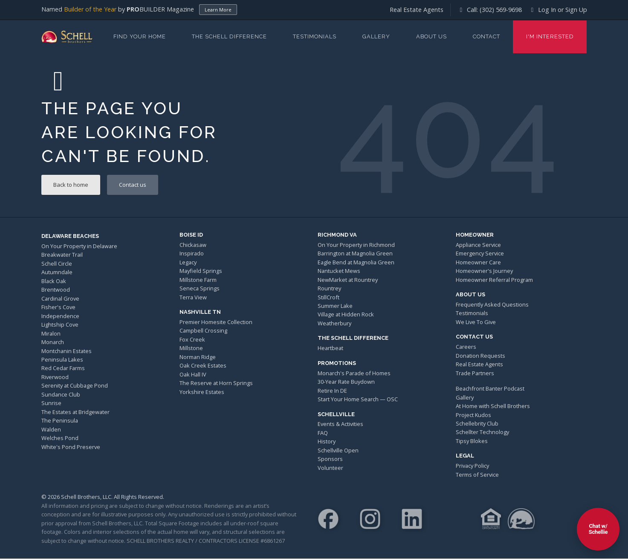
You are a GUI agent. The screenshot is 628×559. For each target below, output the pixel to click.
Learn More (218, 9)
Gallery (376, 36)
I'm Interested (550, 36)
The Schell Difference (229, 36)
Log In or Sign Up (558, 10)
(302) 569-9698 (501, 10)
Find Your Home (139, 36)
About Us (431, 36)
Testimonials (314, 36)
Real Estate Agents (416, 10)
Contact (486, 36)
